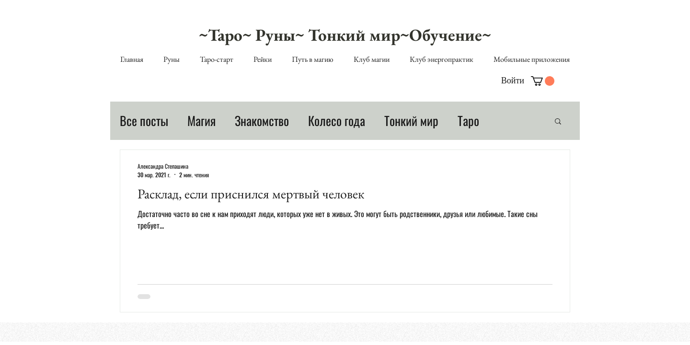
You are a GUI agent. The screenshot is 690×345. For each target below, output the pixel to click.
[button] (542, 81)
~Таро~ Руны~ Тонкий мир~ (304, 35)
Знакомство (262, 120)
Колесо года (336, 120)
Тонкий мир (411, 120)
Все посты (144, 120)
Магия (201, 120)
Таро (468, 120)
